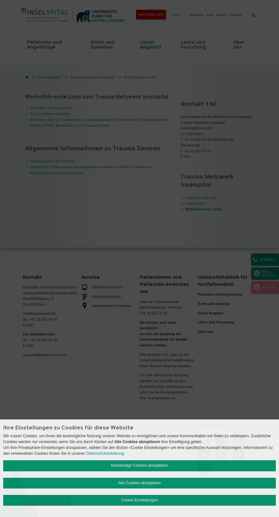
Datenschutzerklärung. (105, 453)
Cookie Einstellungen (139, 500)
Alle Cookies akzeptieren (139, 483)
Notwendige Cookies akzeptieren (139, 465)
